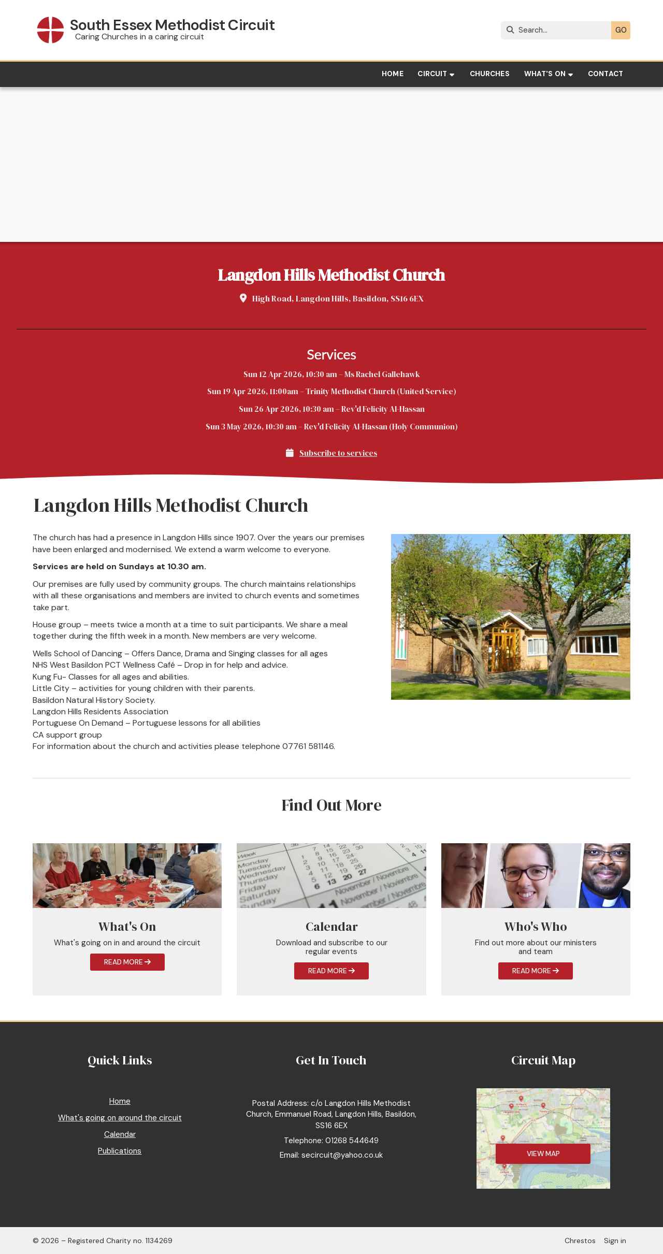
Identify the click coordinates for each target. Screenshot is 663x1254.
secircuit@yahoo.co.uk (342, 1155)
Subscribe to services (338, 453)
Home (120, 1101)
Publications (119, 1151)
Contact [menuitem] (605, 73)
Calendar (120, 1134)
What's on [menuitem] (545, 73)
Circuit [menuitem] (432, 73)
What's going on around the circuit (120, 1118)
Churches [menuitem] (490, 73)
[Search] (558, 30)
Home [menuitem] (392, 73)
